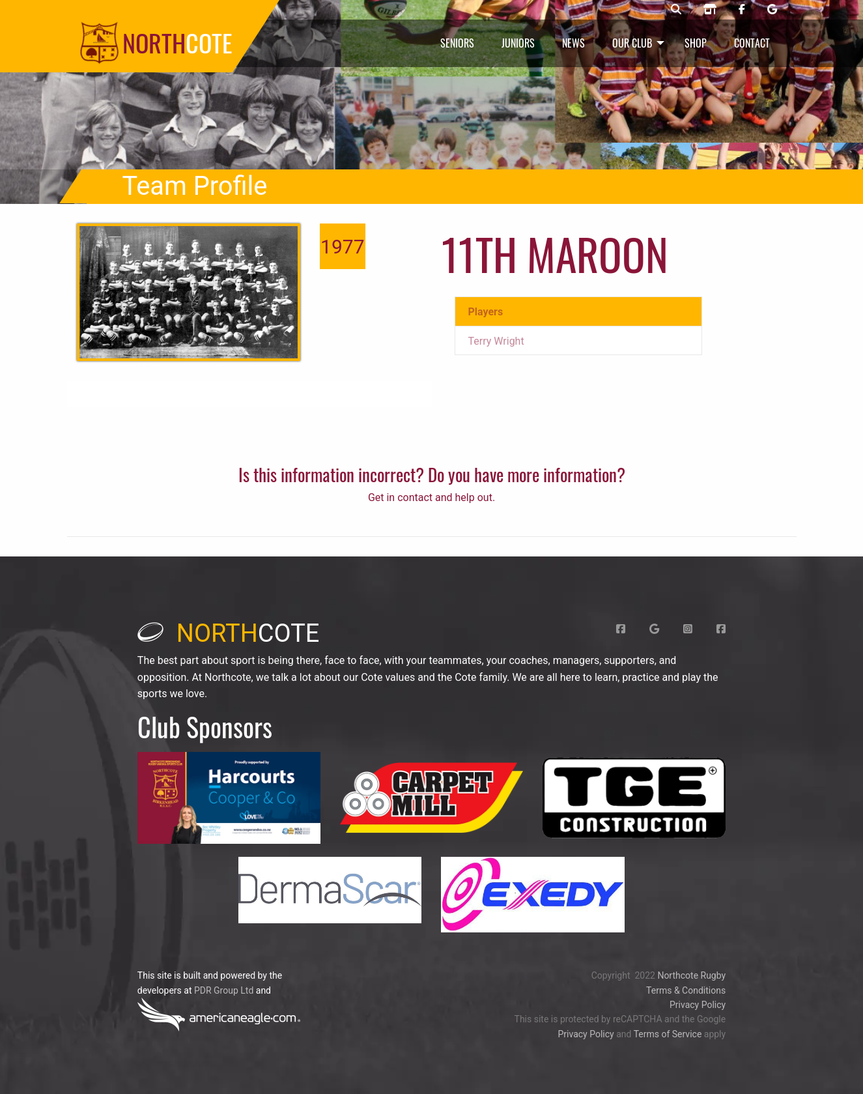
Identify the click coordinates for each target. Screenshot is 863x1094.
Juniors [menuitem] (518, 43)
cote (228, 633)
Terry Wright (496, 341)
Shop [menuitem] (696, 43)
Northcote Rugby (691, 975)
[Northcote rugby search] (676, 10)
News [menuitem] (573, 43)
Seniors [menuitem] (457, 43)
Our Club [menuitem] (632, 43)
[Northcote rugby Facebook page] (741, 10)
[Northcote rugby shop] (710, 10)
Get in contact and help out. (431, 497)
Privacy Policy (698, 1005)
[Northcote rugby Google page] (772, 10)
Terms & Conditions (686, 990)
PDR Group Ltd (223, 990)
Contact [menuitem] (752, 43)
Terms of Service (668, 1034)
